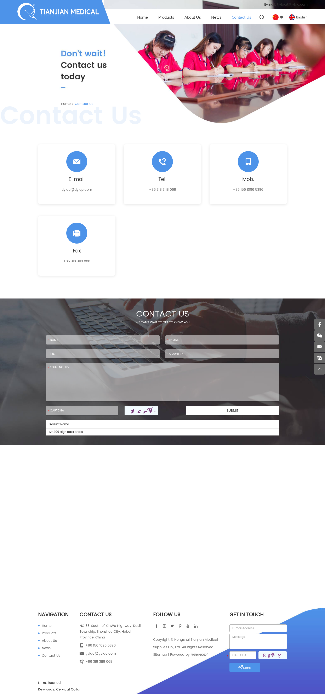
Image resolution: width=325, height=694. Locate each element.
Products (166, 17)
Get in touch (246, 615)
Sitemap (160, 654)
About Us (192, 17)
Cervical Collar (68, 689)
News (216, 17)
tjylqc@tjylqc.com (292, 4)
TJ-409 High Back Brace (66, 432)
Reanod (54, 682)
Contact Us (241, 17)
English (298, 17)
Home (142, 17)
